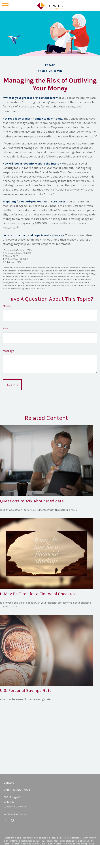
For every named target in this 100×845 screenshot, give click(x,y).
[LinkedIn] (6, 820)
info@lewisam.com (15, 814)
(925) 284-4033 (21, 789)
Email (6, 328)
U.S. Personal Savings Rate (26, 690)
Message (8, 351)
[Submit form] (12, 384)
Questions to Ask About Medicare (32, 500)
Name (6, 306)
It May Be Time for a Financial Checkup (37, 593)
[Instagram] (12, 820)
